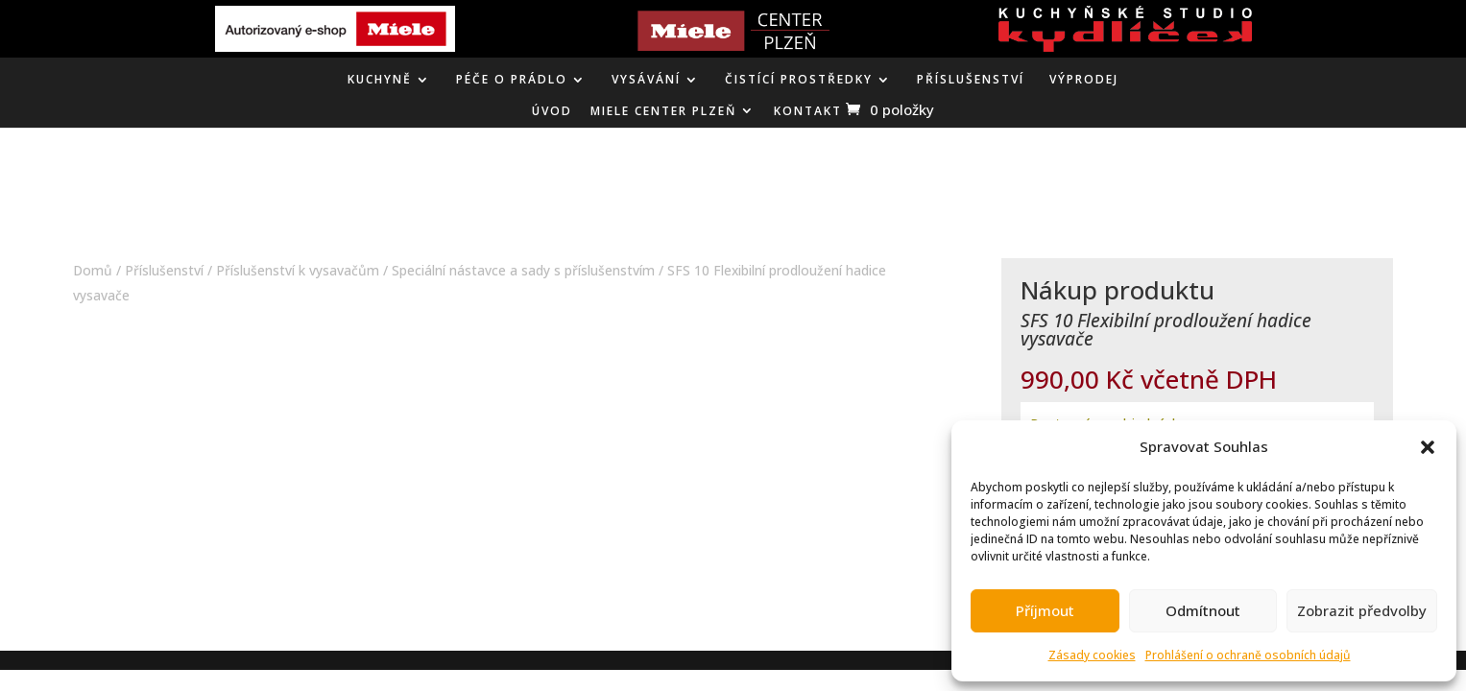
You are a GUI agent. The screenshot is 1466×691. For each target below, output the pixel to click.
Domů (92, 270)
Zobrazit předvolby (1362, 610)
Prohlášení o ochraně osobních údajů (1248, 655)
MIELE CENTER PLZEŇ (663, 111)
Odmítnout (1203, 610)
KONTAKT (808, 111)
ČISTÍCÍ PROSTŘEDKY (799, 80)
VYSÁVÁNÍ (646, 80)
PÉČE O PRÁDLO (511, 80)
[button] (1427, 447)
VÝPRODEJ (1083, 80)
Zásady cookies (1092, 655)
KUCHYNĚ (380, 80)
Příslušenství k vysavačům (297, 270)
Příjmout (1045, 610)
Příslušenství (970, 80)
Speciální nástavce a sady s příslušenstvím (523, 270)
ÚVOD (552, 111)
